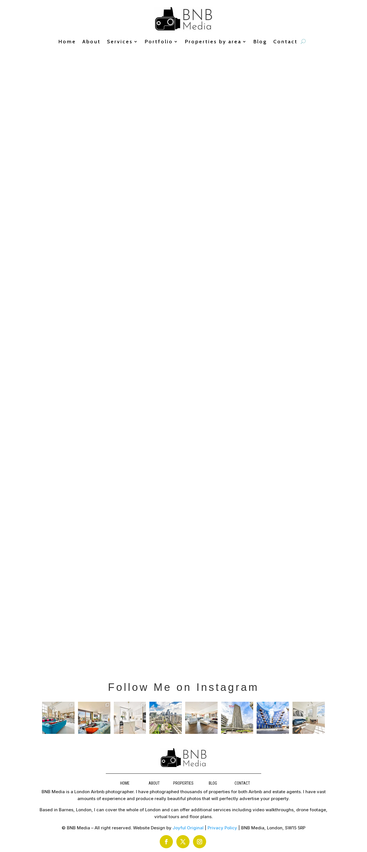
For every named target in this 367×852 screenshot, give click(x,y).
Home (67, 42)
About (91, 42)
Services (120, 42)
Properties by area (213, 42)
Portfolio (159, 42)
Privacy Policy (222, 827)
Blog (260, 42)
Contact (285, 42)
